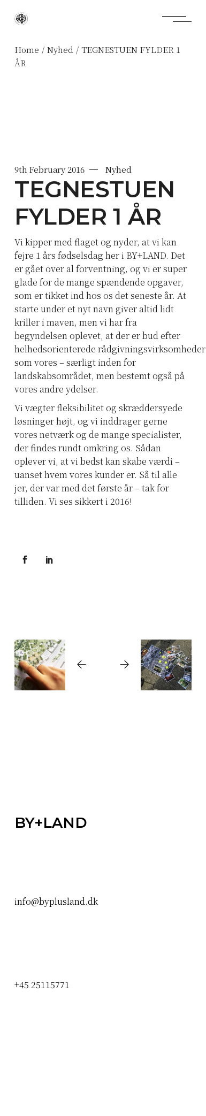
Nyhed (60, 49)
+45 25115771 (42, 985)
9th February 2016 (49, 169)
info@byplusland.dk (56, 901)
